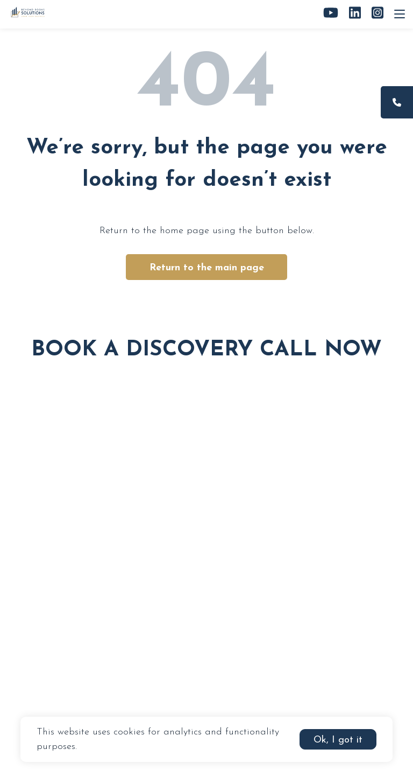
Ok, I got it (338, 740)
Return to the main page (206, 268)
